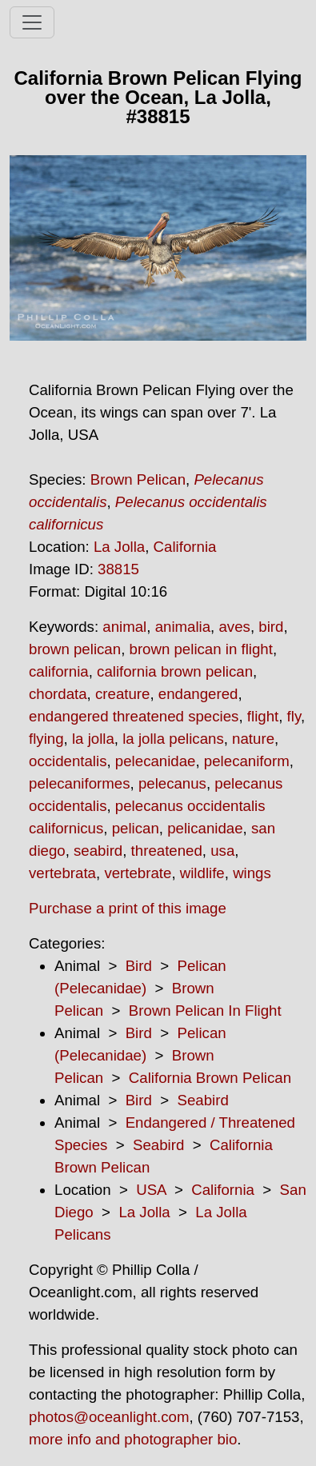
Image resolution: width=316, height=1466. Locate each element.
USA (151, 1189)
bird (270, 626)
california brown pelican (175, 671)
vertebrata (62, 873)
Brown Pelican (138, 479)
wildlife (202, 873)
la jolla (93, 738)
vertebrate (137, 873)
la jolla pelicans (173, 738)
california (59, 671)
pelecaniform (247, 761)
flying (46, 738)
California (185, 546)
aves (234, 626)
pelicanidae (204, 828)
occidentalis (67, 761)
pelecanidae (155, 761)
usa (222, 850)
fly (294, 716)
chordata (58, 693)
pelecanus (172, 783)
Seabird (202, 1100)
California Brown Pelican (210, 1077)
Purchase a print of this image (127, 908)
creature (122, 693)
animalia (182, 626)
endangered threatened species (133, 716)
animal (124, 626)
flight (262, 716)
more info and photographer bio (133, 1439)
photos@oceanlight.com (109, 1416)
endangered (198, 693)
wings (252, 873)
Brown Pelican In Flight (205, 1010)
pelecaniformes (79, 783)
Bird (139, 965)
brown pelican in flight (201, 649)
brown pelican (75, 649)
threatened (166, 850)
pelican (135, 828)
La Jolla (119, 546)
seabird (98, 850)
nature (253, 738)
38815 (118, 569)
